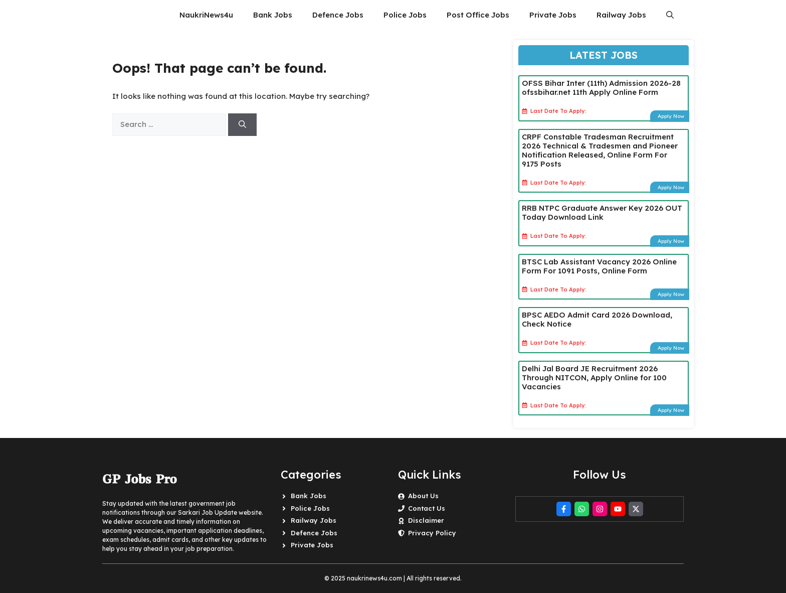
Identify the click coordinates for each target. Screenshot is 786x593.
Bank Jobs (272, 15)
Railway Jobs (621, 15)
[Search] (242, 124)
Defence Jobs (337, 15)
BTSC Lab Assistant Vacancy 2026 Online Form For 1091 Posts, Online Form (599, 266)
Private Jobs (552, 15)
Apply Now (671, 116)
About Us (423, 496)
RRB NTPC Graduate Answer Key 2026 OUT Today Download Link (602, 212)
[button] (670, 15)
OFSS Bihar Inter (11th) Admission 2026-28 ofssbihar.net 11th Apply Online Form (601, 87)
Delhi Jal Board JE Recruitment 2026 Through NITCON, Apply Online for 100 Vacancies (594, 377)
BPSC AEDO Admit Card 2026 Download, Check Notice (597, 319)
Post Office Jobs (478, 15)
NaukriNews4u (206, 15)
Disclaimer (426, 520)
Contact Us (426, 508)
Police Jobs (405, 15)
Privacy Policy (432, 533)
